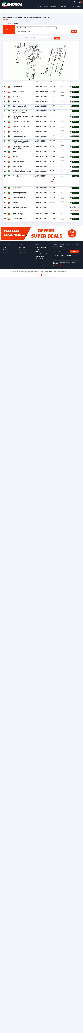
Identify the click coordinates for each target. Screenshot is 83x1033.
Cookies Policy (23, 252)
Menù (7, 29)
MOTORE (16, 23)
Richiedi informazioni (75, 209)
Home (39, 6)
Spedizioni (37, 251)
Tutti (4, 23)
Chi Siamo (71, 6)
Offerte (46, 6)
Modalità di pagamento (41, 254)
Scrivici (61, 247)
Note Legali (22, 247)
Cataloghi (54, 6)
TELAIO (10, 23)
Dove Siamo (6, 249)
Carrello (63, 6)
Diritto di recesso (39, 256)
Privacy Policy (22, 249)
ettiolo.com (44, 275)
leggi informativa (57, 265)
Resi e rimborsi (39, 258)
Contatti (79, 6)
